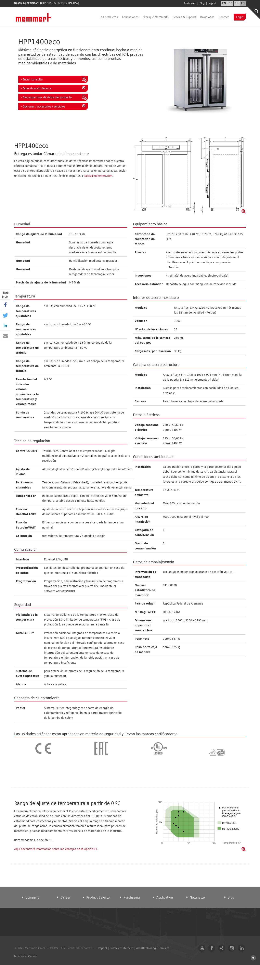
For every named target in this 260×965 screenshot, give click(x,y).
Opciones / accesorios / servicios (53, 106)
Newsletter (196, 897)
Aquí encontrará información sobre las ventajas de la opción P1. (56, 849)
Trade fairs (189, 3)
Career (63, 897)
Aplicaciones (130, 17)
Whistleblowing (146, 948)
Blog (201, 3)
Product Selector (97, 897)
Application (163, 897)
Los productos (109, 17)
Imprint (212, 3)
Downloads (207, 17)
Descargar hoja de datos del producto (53, 97)
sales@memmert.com (98, 176)
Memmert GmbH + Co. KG (33, 17)
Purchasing (130, 897)
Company (30, 897)
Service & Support (184, 17)
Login (239, 17)
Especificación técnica (53, 88)
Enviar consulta (53, 79)
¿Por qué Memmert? (156, 17)
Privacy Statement (121, 948)
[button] (5, 305)
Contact (224, 17)
